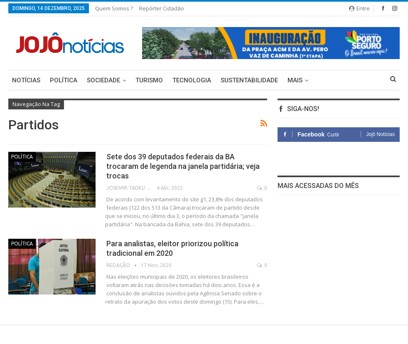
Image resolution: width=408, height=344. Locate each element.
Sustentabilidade (249, 80)
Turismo (149, 80)
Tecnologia (191, 80)
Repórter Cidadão (161, 8)
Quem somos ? (114, 8)
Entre (359, 8)
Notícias (26, 80)
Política (63, 80)
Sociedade (103, 80)
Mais (295, 80)
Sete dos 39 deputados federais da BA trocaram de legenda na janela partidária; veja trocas (183, 166)
